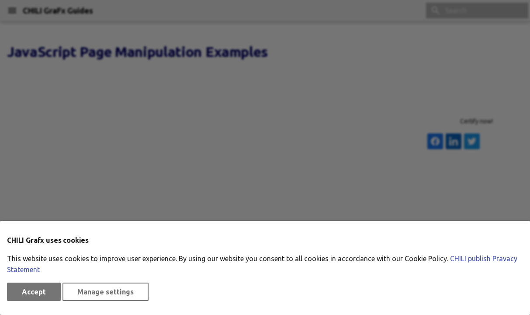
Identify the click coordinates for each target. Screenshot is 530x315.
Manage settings (105, 292)
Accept (34, 292)
